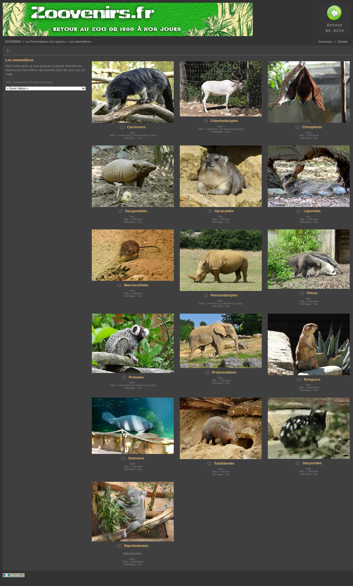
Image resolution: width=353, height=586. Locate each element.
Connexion (325, 41)
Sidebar (342, 41)
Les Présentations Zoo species (45, 41)
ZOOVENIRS (13, 41)
